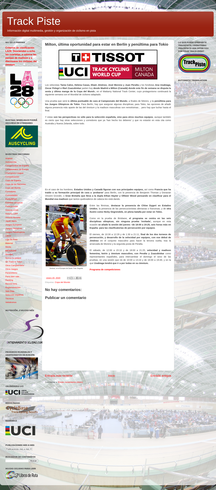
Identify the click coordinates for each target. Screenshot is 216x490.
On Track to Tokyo (13, 262)
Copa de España (13, 180)
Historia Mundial (12, 217)
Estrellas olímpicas (14, 203)
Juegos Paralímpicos (15, 232)
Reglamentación (13, 287)
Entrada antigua (161, 375)
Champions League (14, 173)
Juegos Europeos (13, 225)
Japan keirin (11, 221)
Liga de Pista (11, 239)
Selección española (14, 295)
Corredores (10, 191)
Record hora (11, 284)
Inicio (111, 375)
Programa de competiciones (105, 269)
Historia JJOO (11, 210)
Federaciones (11, 206)
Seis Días (9, 291)
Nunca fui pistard (13, 258)
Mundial (9, 254)
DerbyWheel (11, 199)
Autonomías (11, 162)
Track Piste (33, 21)
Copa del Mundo (62, 282)
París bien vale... (13, 276)
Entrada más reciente (59, 375)
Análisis (9, 158)
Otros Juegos (11, 269)
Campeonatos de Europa (17, 169)
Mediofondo (10, 250)
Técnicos (9, 298)
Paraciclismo (11, 273)
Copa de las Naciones (15, 184)
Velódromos (10, 302)
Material (9, 243)
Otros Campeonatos (14, 265)
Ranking (9, 280)
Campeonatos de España (17, 166)
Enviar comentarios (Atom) (70, 382)
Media (8, 247)
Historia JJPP (11, 214)
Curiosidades (11, 195)
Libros (8, 236)
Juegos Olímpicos (13, 228)
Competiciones (12, 177)
